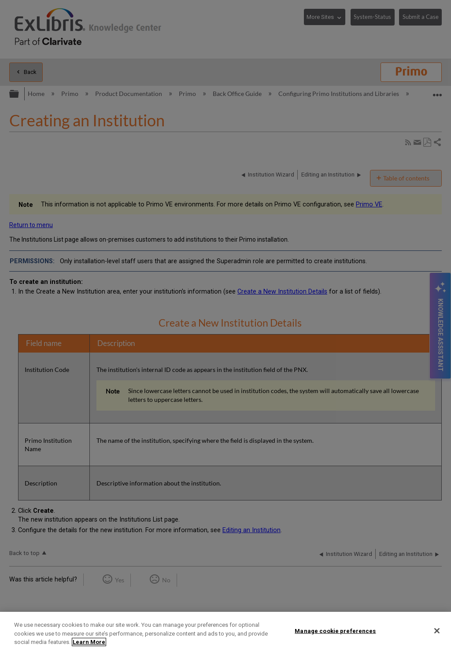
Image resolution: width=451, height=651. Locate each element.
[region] (225, 631)
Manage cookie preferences (335, 630)
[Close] (437, 630)
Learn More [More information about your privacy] (89, 642)
